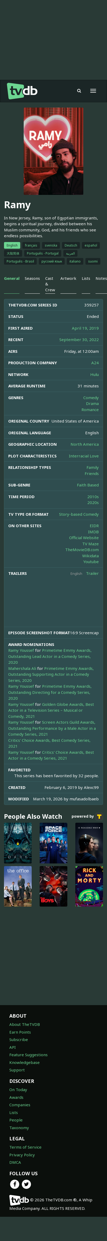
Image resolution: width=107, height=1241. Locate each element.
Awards (16, 1097)
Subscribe (18, 1039)
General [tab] (11, 278)
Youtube (91, 561)
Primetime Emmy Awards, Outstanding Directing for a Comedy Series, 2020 (50, 692)
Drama (92, 403)
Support (17, 1069)
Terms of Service (25, 1147)
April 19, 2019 (85, 328)
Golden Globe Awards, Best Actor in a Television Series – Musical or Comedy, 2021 (51, 710)
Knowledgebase (24, 1062)
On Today (18, 1089)
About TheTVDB (24, 1024)
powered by (87, 816)
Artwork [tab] (68, 278)
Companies (19, 1104)
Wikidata (90, 555)
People (16, 1120)
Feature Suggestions (28, 1054)
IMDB (93, 531)
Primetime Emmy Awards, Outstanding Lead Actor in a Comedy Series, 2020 (50, 656)
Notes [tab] (101, 278)
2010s (93, 496)
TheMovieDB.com (82, 549)
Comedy (91, 397)
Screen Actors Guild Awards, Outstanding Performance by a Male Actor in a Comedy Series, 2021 (52, 728)
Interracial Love (84, 455)
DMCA (15, 1162)
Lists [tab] (86, 278)
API (12, 1047)
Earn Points (20, 1032)
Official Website (84, 537)
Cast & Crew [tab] (50, 284)
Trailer (92, 573)
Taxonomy (19, 1127)
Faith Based (88, 485)
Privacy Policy (22, 1154)
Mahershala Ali (22, 668)
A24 (95, 362)
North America (85, 444)
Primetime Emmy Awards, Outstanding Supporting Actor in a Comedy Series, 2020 (51, 674)
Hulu (94, 374)
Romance (90, 409)
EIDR (94, 525)
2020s (93, 502)
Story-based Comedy (79, 514)
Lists (13, 1112)
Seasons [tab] (32, 278)
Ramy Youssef (21, 650)
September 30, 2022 (79, 339)
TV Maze (90, 543)
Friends (92, 473)
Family (93, 467)
